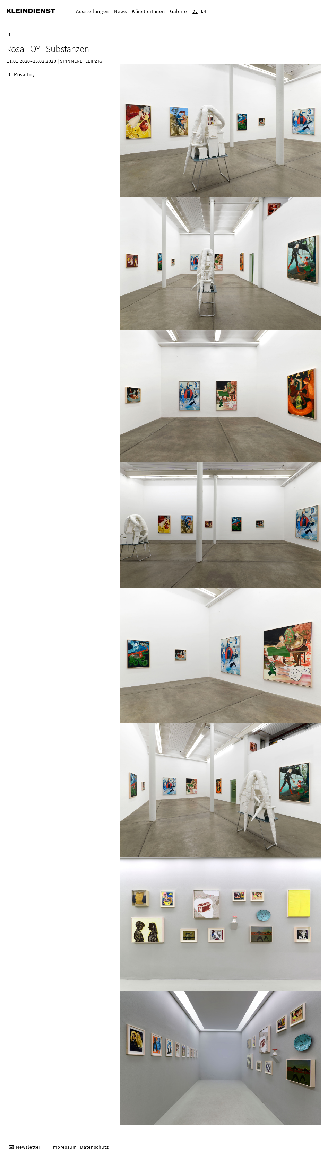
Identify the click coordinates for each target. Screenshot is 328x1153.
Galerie (178, 11)
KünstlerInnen (148, 11)
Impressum (64, 1147)
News (120, 11)
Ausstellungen (92, 11)
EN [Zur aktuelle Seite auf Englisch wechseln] (203, 11)
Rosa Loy (24, 74)
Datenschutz (94, 1147)
